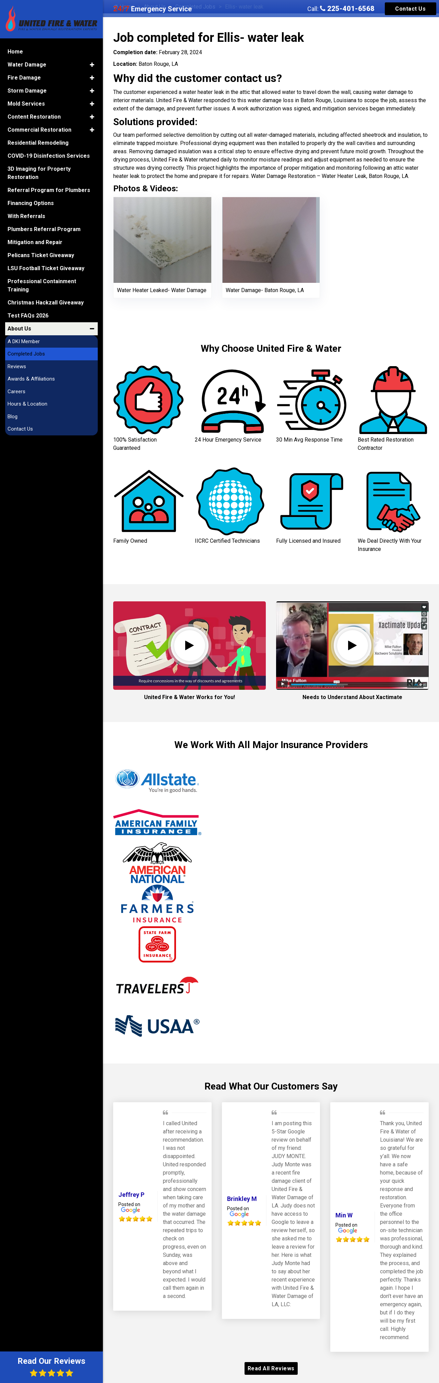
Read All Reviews (271, 1368)
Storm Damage (27, 90)
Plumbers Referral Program (44, 229)
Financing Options (31, 203)
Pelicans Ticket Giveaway (41, 255)
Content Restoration (34, 116)
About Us (19, 328)
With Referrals (26, 216)
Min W (344, 1215)
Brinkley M (242, 1198)
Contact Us (410, 8)
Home (15, 51)
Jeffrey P (131, 1194)
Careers (16, 391)
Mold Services (26, 103)
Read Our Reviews (51, 1366)
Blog (12, 416)
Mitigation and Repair (35, 242)
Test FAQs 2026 (28, 315)
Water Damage (27, 64)
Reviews (17, 366)
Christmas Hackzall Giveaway (46, 302)
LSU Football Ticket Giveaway (46, 268)
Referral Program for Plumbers (49, 190)
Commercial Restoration (39, 130)
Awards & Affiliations (31, 379)
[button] (92, 65)
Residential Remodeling (38, 143)
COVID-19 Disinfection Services (49, 156)
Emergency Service (152, 9)
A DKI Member (24, 341)
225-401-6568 (347, 8)
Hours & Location (27, 404)
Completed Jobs (26, 354)
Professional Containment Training (42, 285)
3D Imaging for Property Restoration (39, 173)
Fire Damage (24, 77)
